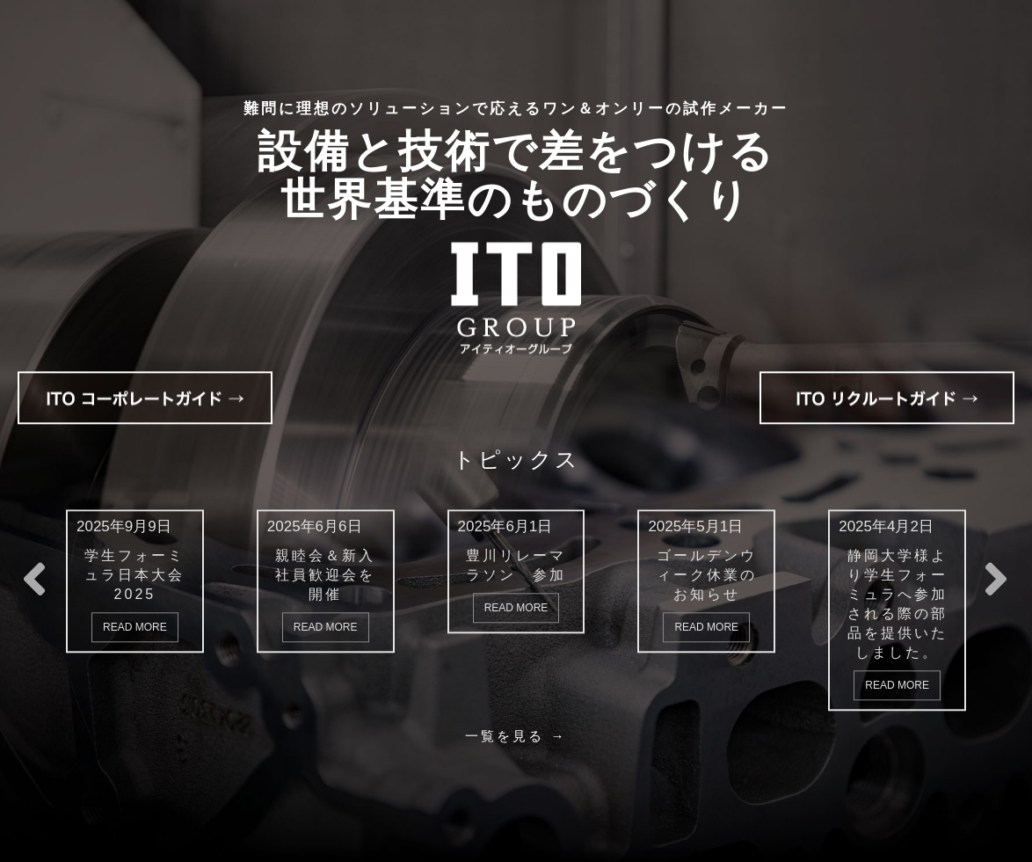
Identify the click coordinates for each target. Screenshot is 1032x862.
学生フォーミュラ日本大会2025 (134, 574)
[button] (996, 594)
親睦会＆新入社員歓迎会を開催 (325, 574)
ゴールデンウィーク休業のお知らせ (707, 574)
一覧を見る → (515, 734)
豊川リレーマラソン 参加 (516, 564)
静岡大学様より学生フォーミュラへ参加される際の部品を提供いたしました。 (897, 603)
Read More (135, 626)
